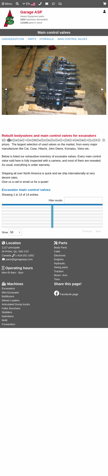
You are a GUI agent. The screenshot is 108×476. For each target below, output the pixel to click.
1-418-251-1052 (23, 406)
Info (98, 218)
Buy (89, 242)
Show (12, 383)
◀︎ (7, 89)
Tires (57, 430)
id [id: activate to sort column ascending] (12, 208)
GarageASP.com (13, 39)
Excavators (8, 439)
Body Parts (60, 398)
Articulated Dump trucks (16, 455)
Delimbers (8, 467)
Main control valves (72, 39)
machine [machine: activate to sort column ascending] (22, 208)
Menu (7, 3)
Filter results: (76, 200)
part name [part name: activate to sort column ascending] (34, 208)
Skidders (7, 463)
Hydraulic (47, 39)
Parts (32, 39)
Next (98, 382)
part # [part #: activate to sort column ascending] (47, 208)
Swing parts (61, 418)
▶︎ (103, 89)
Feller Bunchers (11, 459)
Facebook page (66, 445)
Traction (59, 422)
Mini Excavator (10, 443)
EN (29, 4)
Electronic (60, 406)
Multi (4, 471)
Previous (87, 382)
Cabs (57, 402)
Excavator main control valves (26, 190)
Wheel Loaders (11, 451)
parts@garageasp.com (17, 410)
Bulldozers (8, 447)
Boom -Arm (60, 426)
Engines (59, 410)
